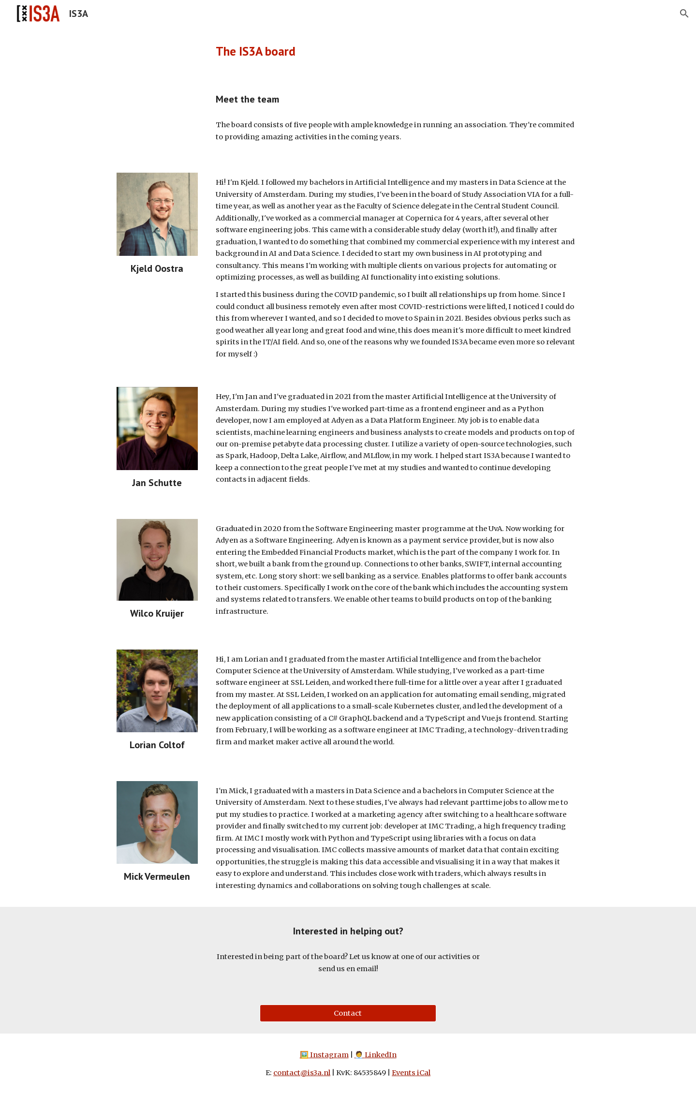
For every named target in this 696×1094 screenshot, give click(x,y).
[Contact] (348, 1013)
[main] (348, 51)
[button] (684, 13)
